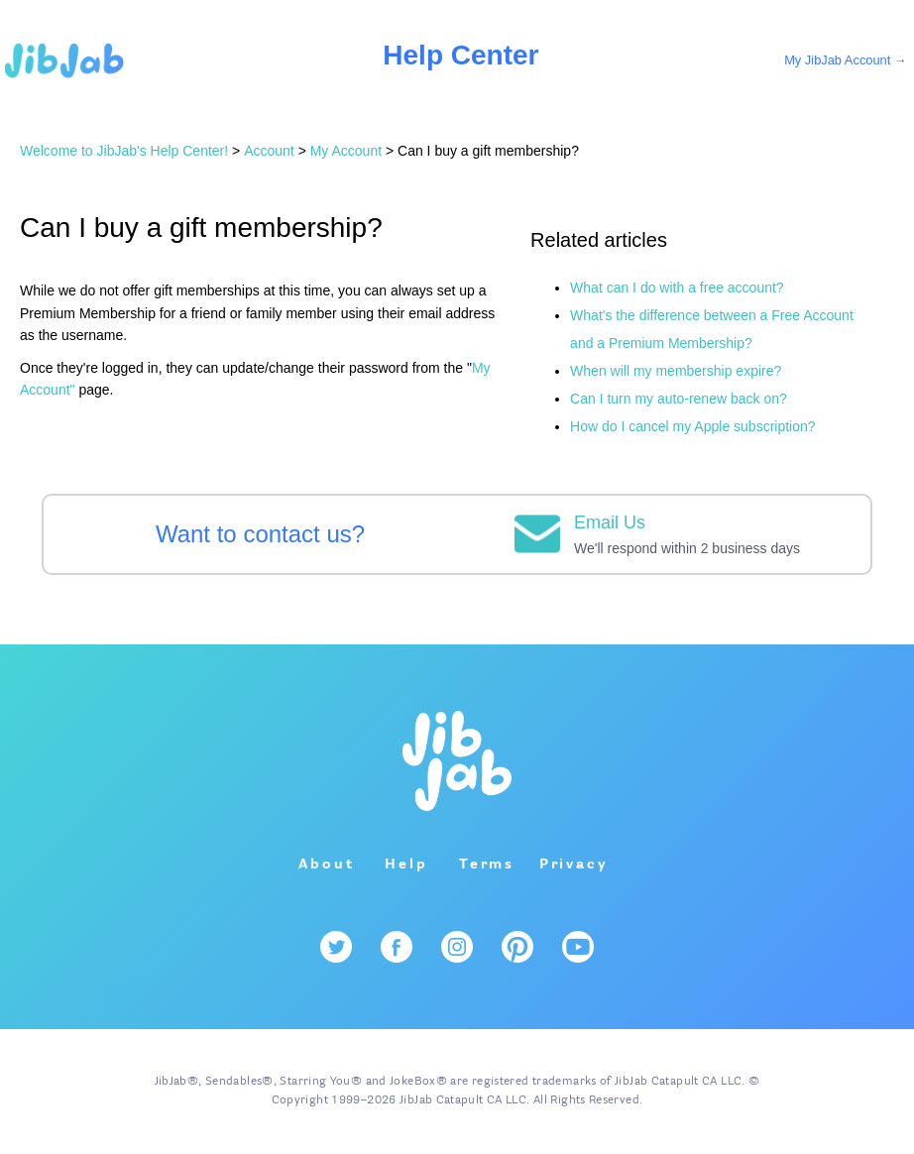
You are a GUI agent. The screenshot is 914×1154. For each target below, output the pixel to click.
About (326, 864)
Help (406, 864)
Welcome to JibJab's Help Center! (124, 151)
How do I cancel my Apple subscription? (692, 426)
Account (269, 151)
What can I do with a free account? (677, 287)
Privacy (574, 864)
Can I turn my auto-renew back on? (678, 398)
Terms (486, 864)
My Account (346, 151)
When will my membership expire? (675, 371)
